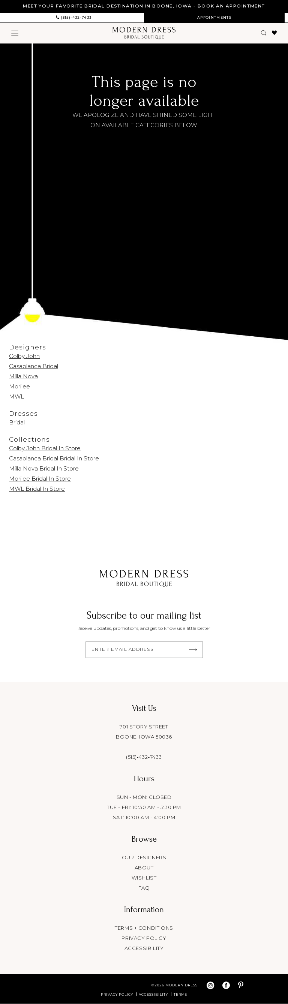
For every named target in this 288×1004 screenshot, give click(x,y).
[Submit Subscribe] (193, 649)
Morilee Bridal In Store (40, 478)
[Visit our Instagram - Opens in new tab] (210, 986)
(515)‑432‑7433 (144, 757)
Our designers (144, 858)
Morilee (19, 386)
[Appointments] (214, 17)
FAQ (144, 888)
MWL (16, 396)
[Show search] (263, 33)
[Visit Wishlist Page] (274, 33)
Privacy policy (144, 938)
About (144, 868)
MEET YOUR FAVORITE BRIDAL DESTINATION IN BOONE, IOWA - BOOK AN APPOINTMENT (144, 6)
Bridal (17, 422)
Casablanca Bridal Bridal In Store (54, 458)
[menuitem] (73, 17)
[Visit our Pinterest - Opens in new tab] (241, 986)
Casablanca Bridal (33, 366)
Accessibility (144, 949)
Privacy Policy (117, 995)
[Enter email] (144, 649)
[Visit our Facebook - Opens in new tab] (226, 986)
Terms (180, 995)
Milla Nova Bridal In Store (44, 468)
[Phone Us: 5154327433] (73, 17)
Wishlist (144, 878)
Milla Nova (23, 376)
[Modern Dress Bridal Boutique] (144, 33)
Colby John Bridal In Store (45, 448)
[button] (15, 33)
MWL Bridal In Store (37, 488)
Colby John (24, 356)
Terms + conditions (144, 928)
